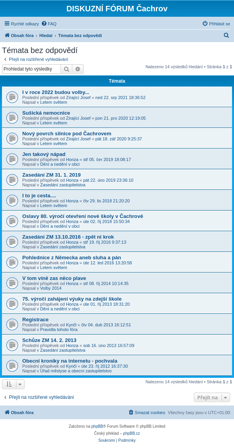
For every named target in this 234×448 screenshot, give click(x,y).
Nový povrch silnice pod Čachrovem (66, 133)
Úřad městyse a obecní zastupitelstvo (76, 370)
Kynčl (71, 324)
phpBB (97, 426)
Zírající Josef (78, 97)
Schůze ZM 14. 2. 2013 (49, 340)
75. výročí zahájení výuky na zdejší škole (71, 299)
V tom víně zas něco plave (54, 278)
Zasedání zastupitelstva (63, 184)
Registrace (35, 319)
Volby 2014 (50, 288)
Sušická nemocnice (46, 113)
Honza (72, 159)
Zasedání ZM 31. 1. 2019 (51, 175)
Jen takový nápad (44, 154)
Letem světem (53, 102)
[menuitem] (49, 23)
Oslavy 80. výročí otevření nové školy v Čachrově (82, 216)
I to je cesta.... (39, 195)
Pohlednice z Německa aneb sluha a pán (71, 257)
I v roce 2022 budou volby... (55, 92)
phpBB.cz (131, 433)
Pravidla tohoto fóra (58, 329)
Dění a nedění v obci (60, 164)
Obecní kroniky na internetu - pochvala (69, 361)
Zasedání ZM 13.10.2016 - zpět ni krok (68, 237)
